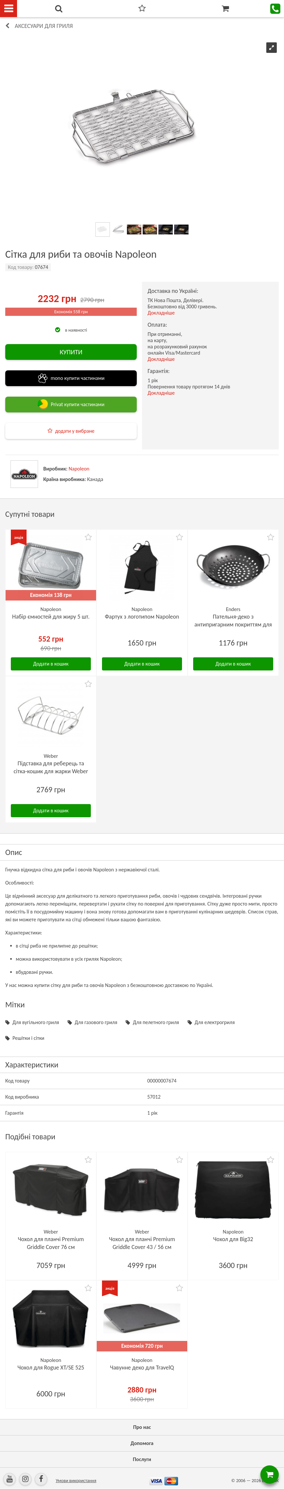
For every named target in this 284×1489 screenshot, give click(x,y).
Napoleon (79, 469)
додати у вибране (74, 431)
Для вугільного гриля (35, 1022)
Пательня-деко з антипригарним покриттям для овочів (233, 624)
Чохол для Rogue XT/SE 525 (50, 1367)
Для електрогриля (215, 1022)
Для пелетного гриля (156, 1022)
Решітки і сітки (28, 1038)
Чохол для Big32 (233, 1239)
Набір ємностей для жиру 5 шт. (51, 616)
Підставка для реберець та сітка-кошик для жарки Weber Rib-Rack (51, 771)
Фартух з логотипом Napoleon (142, 616)
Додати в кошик (51, 664)
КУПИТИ (71, 352)
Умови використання (76, 1480)
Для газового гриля (96, 1022)
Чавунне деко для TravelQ (142, 1367)
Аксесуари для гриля (44, 26)
